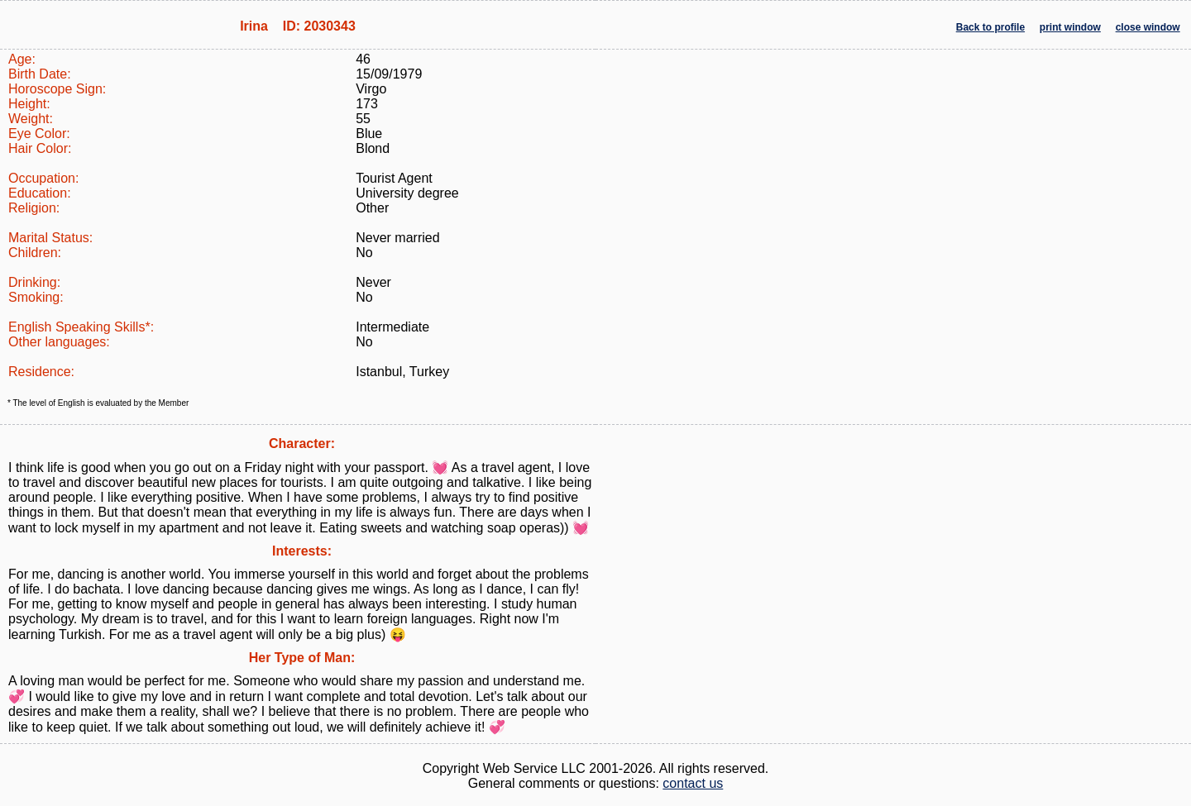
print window (1070, 27)
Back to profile (990, 27)
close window (1148, 27)
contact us (692, 783)
